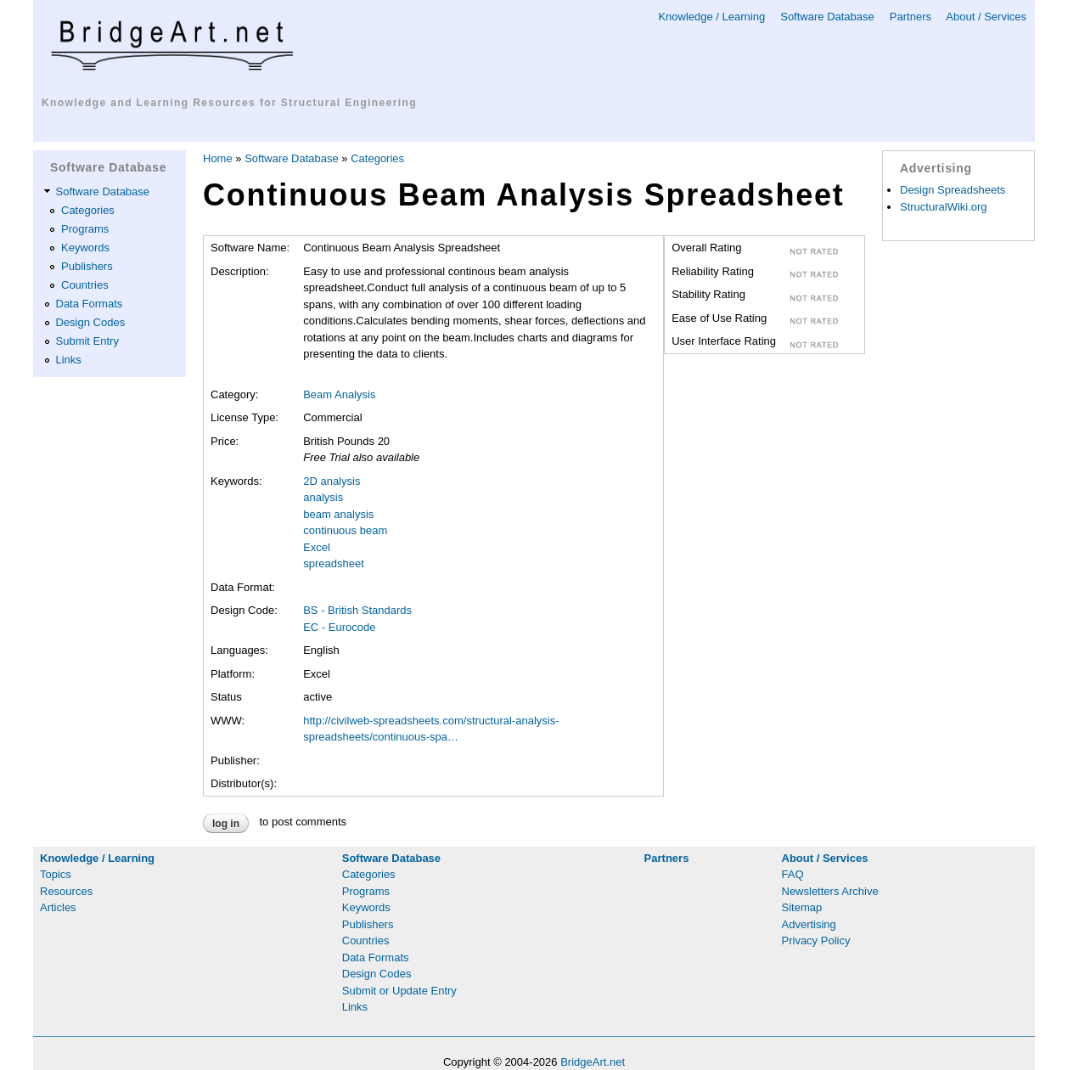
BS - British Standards (357, 610)
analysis (323, 497)
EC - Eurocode (339, 627)
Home (218, 158)
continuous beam (345, 530)
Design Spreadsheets (952, 189)
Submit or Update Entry (399, 990)
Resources (66, 891)
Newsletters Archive (830, 891)
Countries (85, 285)
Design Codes (91, 322)
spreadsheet (333, 563)
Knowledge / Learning (711, 16)
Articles (58, 907)
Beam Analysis (339, 394)
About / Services (986, 16)
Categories (88, 210)
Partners (910, 16)
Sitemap (802, 907)
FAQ (793, 874)
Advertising (809, 924)
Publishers (87, 266)
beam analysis (338, 514)
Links (69, 359)
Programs (85, 228)
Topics (55, 874)
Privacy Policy (816, 940)
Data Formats (89, 303)
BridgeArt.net (592, 1062)
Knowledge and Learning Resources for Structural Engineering (229, 103)
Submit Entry (87, 341)
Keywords (85, 247)
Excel (316, 547)
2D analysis (331, 481)
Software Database (827, 16)
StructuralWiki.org (943, 206)
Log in (225, 824)
